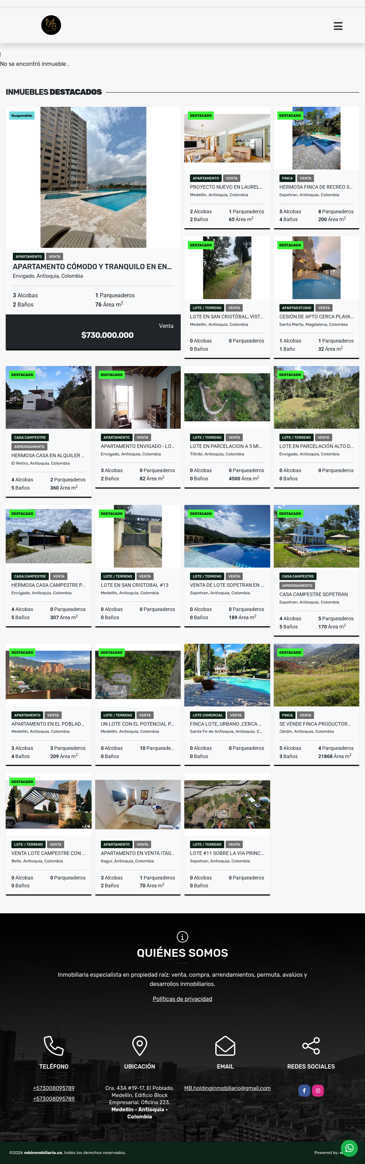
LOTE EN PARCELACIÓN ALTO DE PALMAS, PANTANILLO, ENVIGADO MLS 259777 (316, 446)
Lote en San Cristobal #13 (135, 585)
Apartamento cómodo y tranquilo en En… (92, 266)
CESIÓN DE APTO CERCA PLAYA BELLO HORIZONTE (316, 316)
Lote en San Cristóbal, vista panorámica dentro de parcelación (227, 316)
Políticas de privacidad (182, 999)
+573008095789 (54, 1088)
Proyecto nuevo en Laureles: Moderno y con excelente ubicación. (227, 187)
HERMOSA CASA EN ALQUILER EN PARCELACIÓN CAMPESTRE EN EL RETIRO (48, 455)
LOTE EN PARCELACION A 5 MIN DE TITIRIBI (227, 446)
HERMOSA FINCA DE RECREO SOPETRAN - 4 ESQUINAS (316, 187)
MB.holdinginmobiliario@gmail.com (227, 1088)
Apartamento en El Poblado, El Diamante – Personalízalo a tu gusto (48, 724)
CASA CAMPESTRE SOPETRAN (313, 594)
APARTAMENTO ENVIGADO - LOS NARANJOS (138, 446)
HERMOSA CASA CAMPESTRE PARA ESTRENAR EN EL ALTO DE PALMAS (48, 585)
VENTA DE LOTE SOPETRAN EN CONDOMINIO (227, 585)
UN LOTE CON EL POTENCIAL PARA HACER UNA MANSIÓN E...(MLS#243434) (138, 724)
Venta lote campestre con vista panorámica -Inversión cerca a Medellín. (48, 853)
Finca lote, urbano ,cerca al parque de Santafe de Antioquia (227, 724)
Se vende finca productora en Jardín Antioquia (316, 724)
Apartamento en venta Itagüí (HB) (138, 853)
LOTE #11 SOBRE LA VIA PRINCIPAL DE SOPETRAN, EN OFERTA (227, 853)
